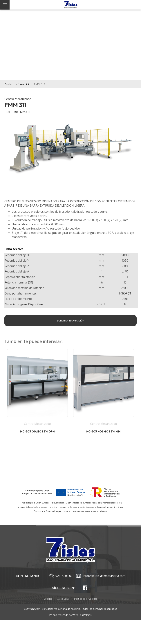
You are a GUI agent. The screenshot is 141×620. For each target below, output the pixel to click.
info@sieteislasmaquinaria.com (100, 576)
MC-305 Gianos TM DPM (37, 431)
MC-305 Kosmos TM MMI (103, 431)
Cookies (48, 598)
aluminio (25, 84)
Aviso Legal (63, 598)
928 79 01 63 (61, 576)
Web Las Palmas (82, 615)
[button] (37, 395)
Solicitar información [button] (70, 320)
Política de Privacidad (85, 598)
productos (10, 84)
